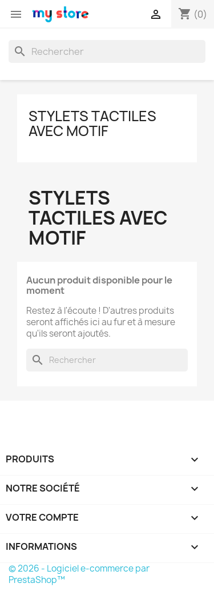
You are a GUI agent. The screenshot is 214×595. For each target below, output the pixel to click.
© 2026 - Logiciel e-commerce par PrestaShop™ (79, 574)
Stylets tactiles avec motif (92, 123)
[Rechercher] (107, 51)
